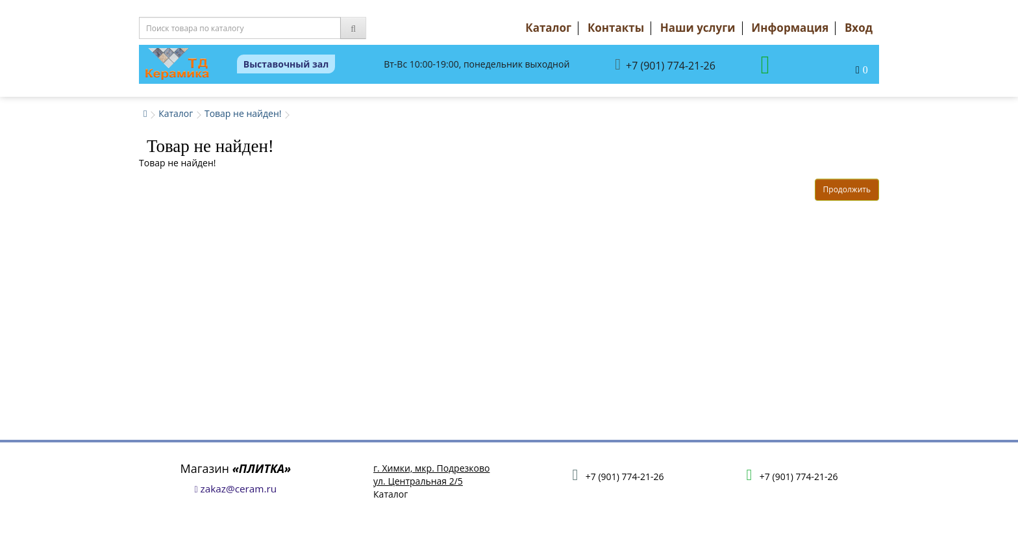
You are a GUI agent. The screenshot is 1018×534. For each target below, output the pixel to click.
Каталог (548, 27)
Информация (789, 27)
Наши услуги (698, 27)
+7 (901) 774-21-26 (665, 65)
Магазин (236, 468)
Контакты (616, 27)
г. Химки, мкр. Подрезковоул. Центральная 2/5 (431, 474)
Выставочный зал (286, 64)
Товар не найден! (243, 113)
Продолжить (847, 189)
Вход (859, 27)
